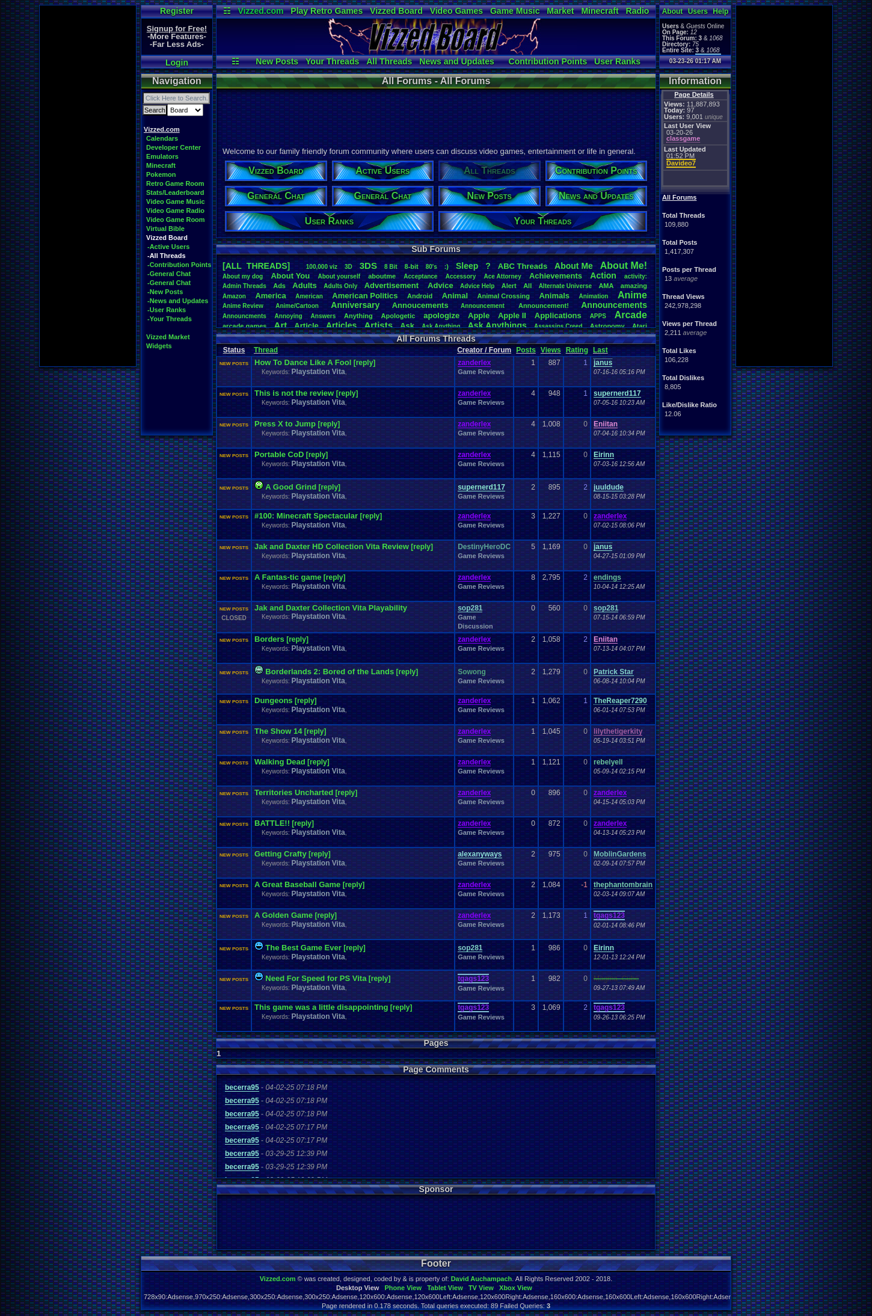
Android (419, 296)
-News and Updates (177, 300)
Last (600, 350)
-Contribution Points (179, 264)
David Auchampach (481, 1278)
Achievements (555, 275)
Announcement (483, 306)
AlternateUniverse (565, 286)
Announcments (244, 316)
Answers (323, 316)
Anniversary (355, 305)
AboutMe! (623, 265)
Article (306, 325)
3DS (368, 265)
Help (720, 11)
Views (551, 350)
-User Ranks (166, 309)
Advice (440, 285)
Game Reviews (481, 371)
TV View (481, 1287)
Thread (266, 350)
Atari (639, 326)
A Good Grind (290, 486)
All (527, 285)
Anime (632, 295)
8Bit (391, 266)
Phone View (403, 1287)
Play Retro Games (326, 11)
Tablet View (445, 1287)
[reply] (365, 362)
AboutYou (290, 275)
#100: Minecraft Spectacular (307, 515)
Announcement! (543, 305)
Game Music (514, 11)
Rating (577, 350)
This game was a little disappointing (321, 1007)
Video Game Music (175, 201)
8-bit (412, 266)
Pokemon (161, 174)
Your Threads (332, 61)
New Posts (277, 61)
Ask (407, 325)
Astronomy (607, 326)
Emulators (162, 156)
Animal (455, 295)
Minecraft (599, 11)
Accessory (461, 276)
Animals (554, 295)
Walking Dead (280, 761)
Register (177, 11)
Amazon (234, 296)
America (270, 295)
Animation (594, 296)
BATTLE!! (272, 823)
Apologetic (398, 315)
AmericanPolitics (365, 295)
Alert (509, 285)
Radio (637, 11)
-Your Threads (169, 318)
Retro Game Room (175, 183)
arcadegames (244, 326)
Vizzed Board (396, 11)
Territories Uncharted (293, 792)
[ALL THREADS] (256, 266)
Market (560, 11)
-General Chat (169, 273)
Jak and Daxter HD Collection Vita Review (331, 546)
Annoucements (420, 305)
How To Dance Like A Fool (302, 362)
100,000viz (321, 266)
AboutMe (573, 266)
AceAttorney (502, 276)
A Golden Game (283, 915)
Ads (279, 285)
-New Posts (165, 291)
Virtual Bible (165, 228)
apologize (441, 315)
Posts (526, 350)
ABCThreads (522, 266)
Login (176, 62)
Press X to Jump (286, 423)
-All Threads (166, 255)
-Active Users (168, 246)
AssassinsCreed (558, 326)
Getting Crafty (280, 853)
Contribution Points (548, 61)
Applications (558, 315)
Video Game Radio (175, 210)
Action (603, 275)
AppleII (512, 315)
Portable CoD (279, 454)
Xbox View (515, 1287)
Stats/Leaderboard (175, 192)
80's (431, 266)
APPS (598, 316)
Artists (378, 325)
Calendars (162, 138)
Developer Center (173, 147)
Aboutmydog (243, 276)
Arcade (631, 315)
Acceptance (420, 276)
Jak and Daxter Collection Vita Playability (330, 607)
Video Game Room (175, 219)
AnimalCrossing (503, 296)
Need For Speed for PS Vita (315, 978)
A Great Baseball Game (297, 884)
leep (467, 266)
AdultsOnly (340, 286)
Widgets (159, 345)
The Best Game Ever (303, 947)
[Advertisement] (88, 185)
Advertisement (392, 285)
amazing (634, 285)
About (672, 11)
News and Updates (456, 61)
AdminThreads (244, 286)
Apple (479, 315)
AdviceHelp (477, 286)
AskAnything (441, 326)
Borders (269, 639)
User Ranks (617, 61)
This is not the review (295, 393)
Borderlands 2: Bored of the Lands (329, 671)
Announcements (614, 305)
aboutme (382, 276)
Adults (304, 285)
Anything (358, 315)
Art (280, 325)
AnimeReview (243, 306)
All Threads (389, 61)
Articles (341, 325)
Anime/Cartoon (297, 306)
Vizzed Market (168, 336)
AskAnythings (497, 325)
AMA (605, 285)
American (309, 296)
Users (698, 11)
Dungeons (273, 700)
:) (446, 266)
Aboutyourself (339, 276)
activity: (635, 276)
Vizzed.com (260, 11)
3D (348, 266)
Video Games (456, 11)
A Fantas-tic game (288, 577)
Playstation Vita (318, 371)
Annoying (288, 316)
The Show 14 (278, 731)
